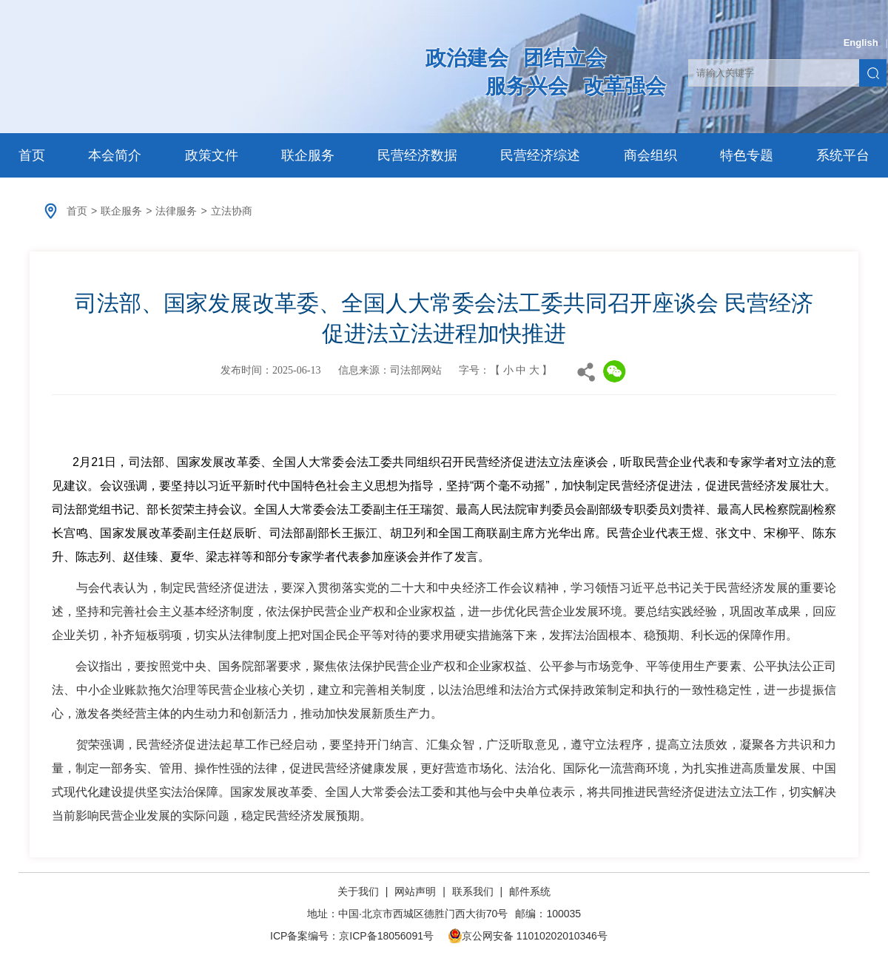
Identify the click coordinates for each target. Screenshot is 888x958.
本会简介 (114, 155)
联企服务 (307, 155)
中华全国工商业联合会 (187, 72)
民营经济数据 (417, 155)
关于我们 (359, 891)
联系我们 (473, 891)
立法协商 (231, 211)
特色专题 (746, 155)
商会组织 (650, 155)
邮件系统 (530, 891)
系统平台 (843, 155)
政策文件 (211, 155)
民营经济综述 (540, 155)
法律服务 (176, 211)
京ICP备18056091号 (386, 936)
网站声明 (415, 891)
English (861, 42)
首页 (31, 155)
